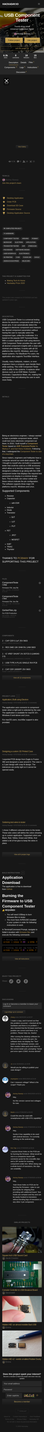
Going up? (22, 1411)
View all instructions (22, 959)
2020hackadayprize (11, 261)
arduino (25, 238)
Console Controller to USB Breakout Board (20, 1290)
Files (31, 62)
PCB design (8, 250)
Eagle (36, 257)
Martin (13, 1112)
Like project (32, 40)
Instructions (32, 67)
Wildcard (26, 261)
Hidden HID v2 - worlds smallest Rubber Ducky (21, 1359)
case (18, 257)
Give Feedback (35, 1416)
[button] (39, 4)
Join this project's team (11, 183)
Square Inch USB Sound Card (14, 1255)
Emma (6, 1327)
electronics (24, 253)
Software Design (22, 250)
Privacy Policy (22, 1419)
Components (10, 67)
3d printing (8, 257)
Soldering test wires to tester (13, 822)
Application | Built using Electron (15, 699)
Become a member (9, 1376)
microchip (8, 242)
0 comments (33, 703)
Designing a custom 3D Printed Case (17, 751)
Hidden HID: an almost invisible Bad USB (19, 1324)
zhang (13, 1017)
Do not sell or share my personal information (22, 1422)
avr (23, 246)
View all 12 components (22, 678)
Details (23, 63)
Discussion (21, 72)
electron (19, 242)
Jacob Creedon (10, 1258)
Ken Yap (13, 1148)
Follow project (14, 40)
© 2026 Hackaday (22, 1426)
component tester (11, 238)
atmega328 (32, 246)
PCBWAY (23, 558)
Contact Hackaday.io (20, 1416)
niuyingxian (14, 1079)
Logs (22, 67)
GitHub (9, 889)
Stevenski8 (8, 1293)
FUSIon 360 (27, 257)
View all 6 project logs (22, 854)
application (30, 242)
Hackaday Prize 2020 (6, 81)
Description (13, 63)
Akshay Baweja (22, 34)
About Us (7, 1416)
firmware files (25, 932)
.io (11, 1064)
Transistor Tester (11, 246)
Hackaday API (34, 1419)
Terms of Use (9, 1419)
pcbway (35, 238)
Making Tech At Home (16, 281)
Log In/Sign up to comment (14, 1012)
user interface (10, 253)
